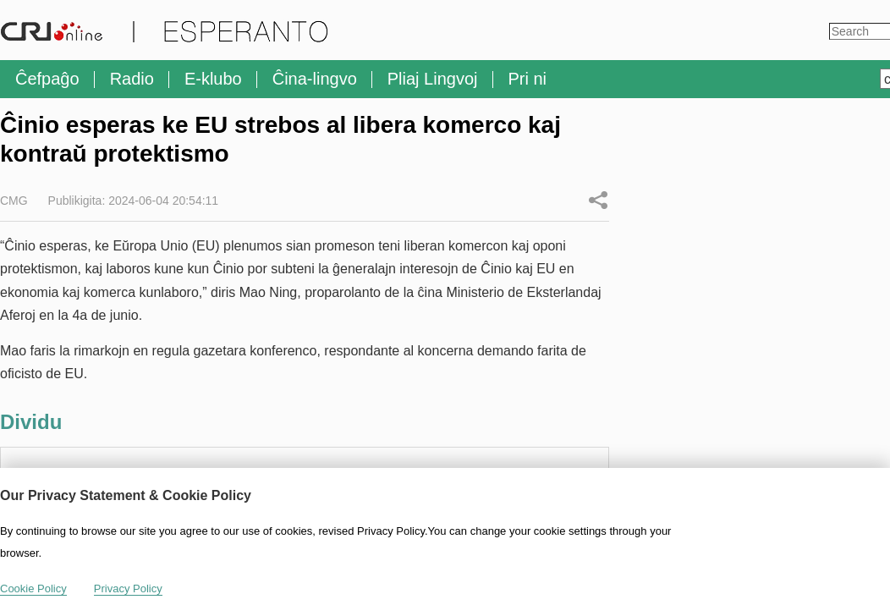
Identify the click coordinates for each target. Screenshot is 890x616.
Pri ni (527, 78)
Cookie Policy (33, 588)
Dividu (598, 200)
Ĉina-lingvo (314, 78)
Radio (132, 78)
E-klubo (213, 78)
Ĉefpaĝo (47, 78)
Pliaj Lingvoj (432, 78)
